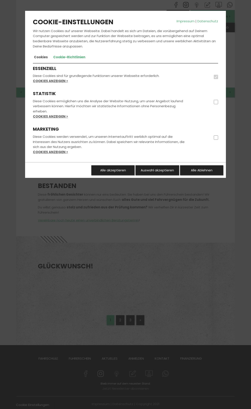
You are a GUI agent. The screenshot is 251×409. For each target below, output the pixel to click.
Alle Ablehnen (201, 170)
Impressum (186, 21)
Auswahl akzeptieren (157, 170)
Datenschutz (207, 21)
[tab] (41, 57)
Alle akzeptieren (113, 170)
